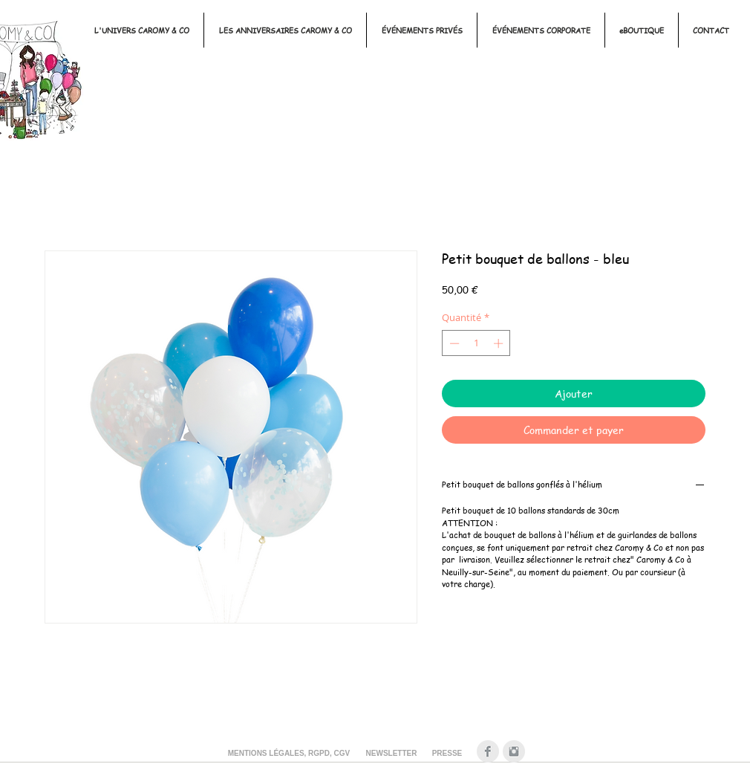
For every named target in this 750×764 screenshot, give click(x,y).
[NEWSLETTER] (391, 754)
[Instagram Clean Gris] (514, 751)
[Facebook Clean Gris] (488, 751)
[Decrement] (453, 343)
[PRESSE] (447, 754)
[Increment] (500, 343)
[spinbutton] (476, 343)
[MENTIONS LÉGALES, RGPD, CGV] (288, 754)
